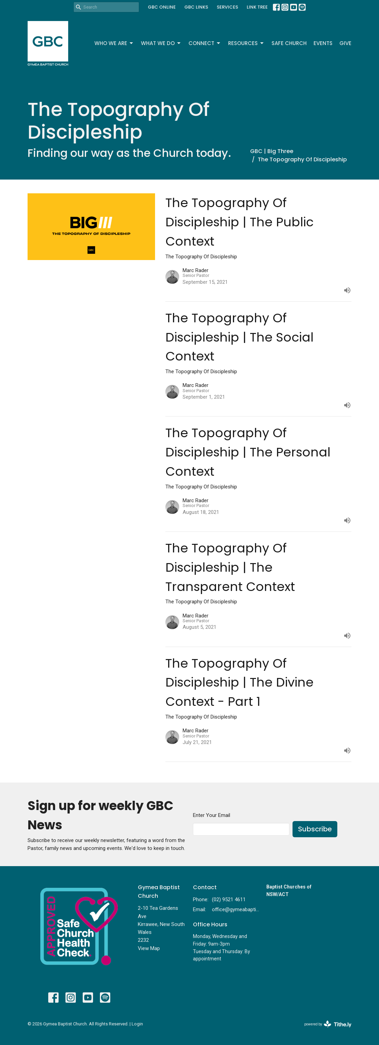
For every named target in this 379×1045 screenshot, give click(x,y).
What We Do (161, 43)
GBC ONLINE (162, 7)
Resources (246, 43)
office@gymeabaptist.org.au (235, 909)
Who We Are (114, 43)
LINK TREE (257, 7)
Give (345, 43)
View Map (149, 948)
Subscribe (315, 829)
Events (323, 43)
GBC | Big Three (271, 151)
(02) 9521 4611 (229, 899)
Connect (204, 43)
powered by (327, 1024)
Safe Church (289, 43)
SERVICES (227, 7)
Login (137, 1023)
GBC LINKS (196, 7)
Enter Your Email (211, 815)
